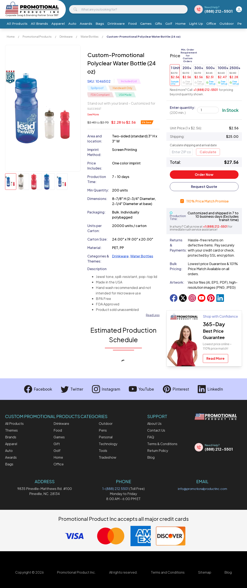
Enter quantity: (182, 110)
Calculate (208, 152)
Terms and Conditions (168, 572)
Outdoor (227, 24)
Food (132, 24)
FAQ (150, 437)
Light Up (196, 24)
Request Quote (204, 186)
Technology (108, 444)
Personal (106, 437)
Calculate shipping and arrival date (193, 145)
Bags (100, 24)
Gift (57, 444)
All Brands (39, 24)
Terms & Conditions (162, 444)
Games (146, 24)
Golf (168, 24)
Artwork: (177, 282)
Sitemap (204, 572)
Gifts (158, 24)
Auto (72, 24)
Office (211, 24)
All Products (17, 24)
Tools (103, 450)
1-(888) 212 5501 (115, 488)
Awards (86, 24)
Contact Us (156, 430)
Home (180, 24)
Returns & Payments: (177, 245)
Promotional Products (37, 36)
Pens (103, 430)
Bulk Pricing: (176, 266)
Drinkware (116, 24)
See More (93, 114)
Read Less (153, 315)
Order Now (204, 174)
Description (97, 269)
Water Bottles (90, 36)
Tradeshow (107, 457)
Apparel (58, 24)
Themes (11, 430)
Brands (10, 437)
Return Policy (157, 450)
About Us (154, 423)
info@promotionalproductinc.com (202, 489)
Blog (151, 457)
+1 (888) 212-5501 (205, 90)
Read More (215, 358)
